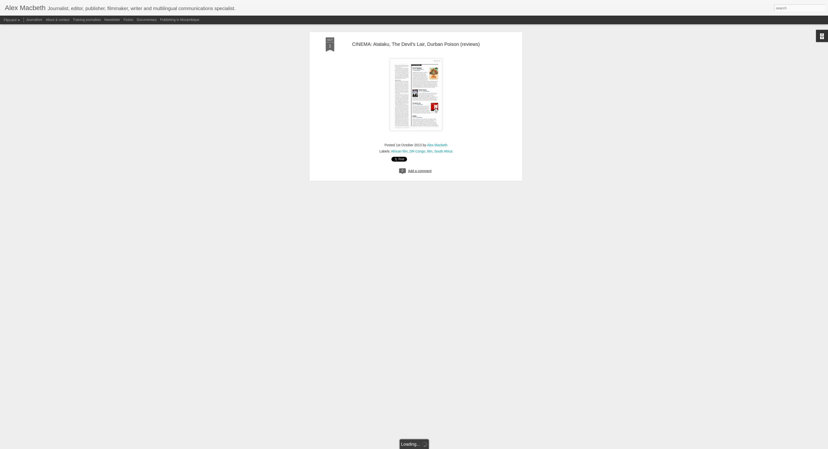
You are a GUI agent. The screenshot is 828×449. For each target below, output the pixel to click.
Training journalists (87, 20)
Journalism (34, 20)
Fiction (128, 20)
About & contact (57, 20)
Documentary (147, 20)
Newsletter (112, 20)
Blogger (429, 446)
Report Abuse (443, 446)
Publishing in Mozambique (179, 20)
